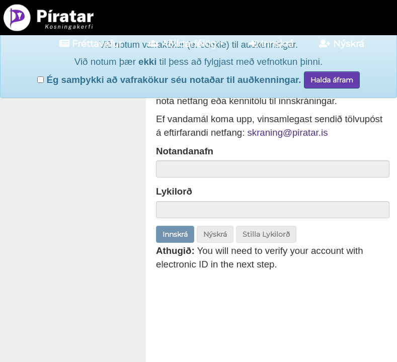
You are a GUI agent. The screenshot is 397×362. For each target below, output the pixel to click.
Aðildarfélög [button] (185, 43)
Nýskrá (341, 43)
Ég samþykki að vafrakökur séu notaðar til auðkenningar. (169, 70)
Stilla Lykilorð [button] (266, 234)
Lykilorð (174, 191)
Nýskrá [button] (215, 234)
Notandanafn (184, 151)
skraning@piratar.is (288, 132)
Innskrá (271, 43)
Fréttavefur (90, 43)
